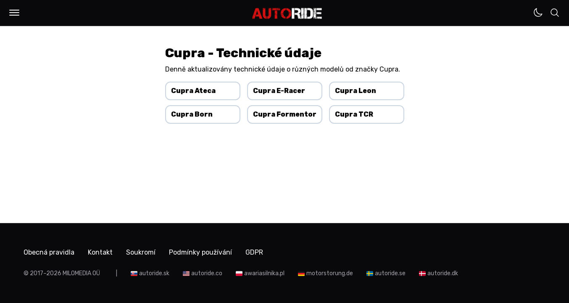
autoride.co (206, 273)
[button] (14, 12)
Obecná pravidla (49, 252)
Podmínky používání (200, 252)
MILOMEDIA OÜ (81, 273)
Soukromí (140, 252)
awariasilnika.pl (264, 273)
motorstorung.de (329, 273)
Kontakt (100, 252)
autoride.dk (442, 273)
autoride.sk (154, 273)
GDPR (254, 252)
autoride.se (390, 273)
